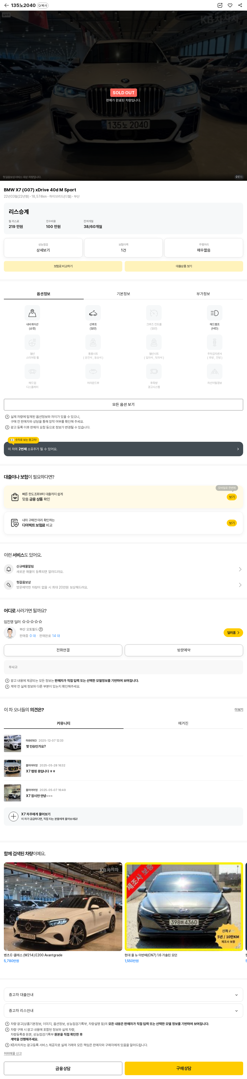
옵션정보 (43, 294)
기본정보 (123, 294)
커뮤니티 (63, 723)
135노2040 (29, 5)
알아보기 (123, 497)
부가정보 (203, 294)
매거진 (183, 723)
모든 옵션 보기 (123, 404)
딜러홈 (231, 633)
